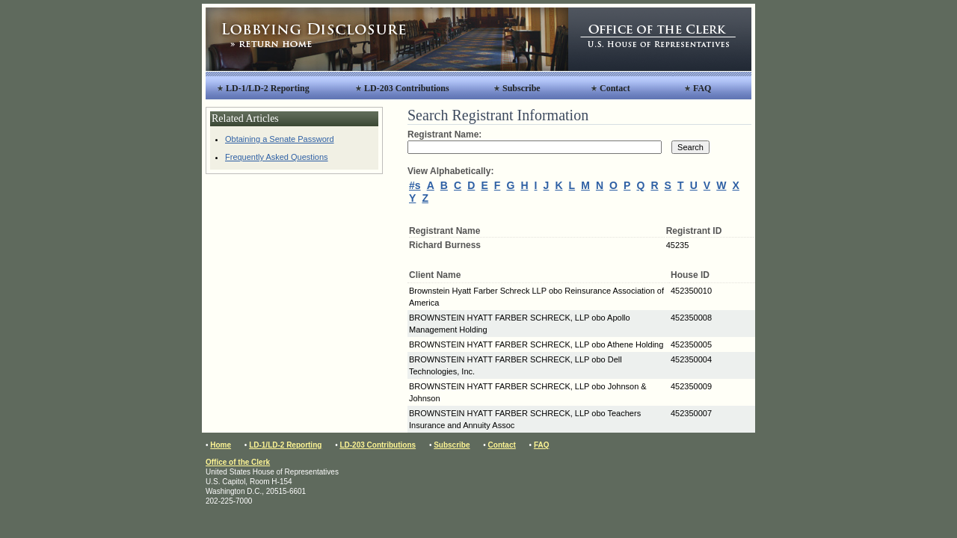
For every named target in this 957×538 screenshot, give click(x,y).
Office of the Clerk (238, 462)
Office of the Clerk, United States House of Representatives (659, 39)
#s (415, 185)
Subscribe (521, 88)
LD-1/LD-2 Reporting (268, 88)
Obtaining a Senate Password (279, 138)
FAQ (702, 88)
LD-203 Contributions (406, 88)
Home (220, 445)
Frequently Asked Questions (276, 156)
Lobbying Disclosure (387, 39)
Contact (615, 88)
